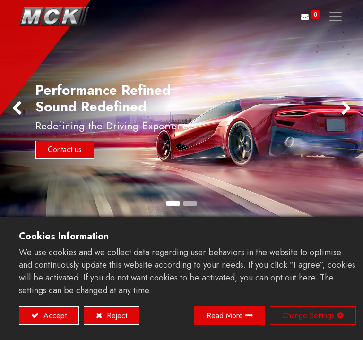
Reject (115, 315)
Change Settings (308, 315)
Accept (54, 315)
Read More (225, 315)
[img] (14, 108)
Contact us (65, 149)
